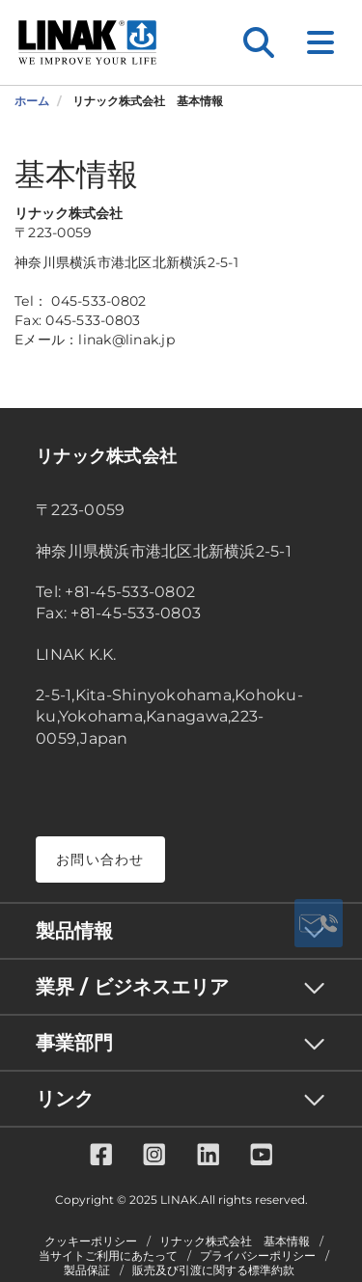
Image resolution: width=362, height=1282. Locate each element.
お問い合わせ (100, 859)
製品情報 (74, 930)
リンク (65, 1098)
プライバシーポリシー (258, 1256)
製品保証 (87, 1270)
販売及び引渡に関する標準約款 (213, 1270)
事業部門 (74, 1042)
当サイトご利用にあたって (108, 1256)
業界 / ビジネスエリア (132, 986)
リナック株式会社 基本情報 (234, 1241)
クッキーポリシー (90, 1241)
